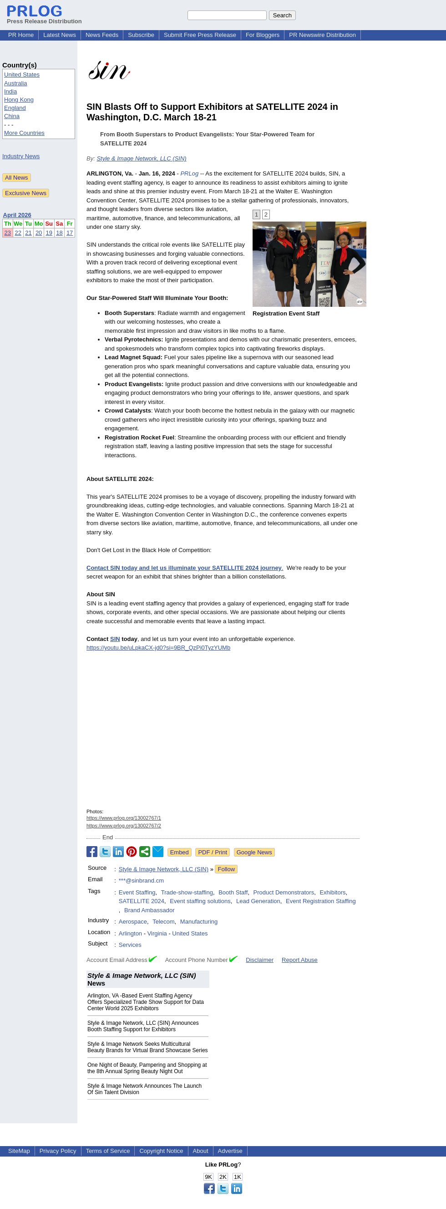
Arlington (130, 933)
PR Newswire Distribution (322, 34)
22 (18, 232)
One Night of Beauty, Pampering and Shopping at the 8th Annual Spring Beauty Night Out (147, 1068)
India (10, 91)
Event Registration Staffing (321, 901)
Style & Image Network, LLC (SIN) (141, 158)
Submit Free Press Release (200, 34)
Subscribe (141, 34)
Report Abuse (300, 959)
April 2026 (17, 215)
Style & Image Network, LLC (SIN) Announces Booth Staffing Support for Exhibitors (143, 1026)
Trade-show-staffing (187, 892)
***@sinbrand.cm (141, 880)
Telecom (163, 921)
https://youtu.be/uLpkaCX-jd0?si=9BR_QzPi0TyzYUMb (158, 647)
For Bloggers (262, 34)
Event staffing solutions (200, 901)
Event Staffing (137, 892)
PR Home (21, 34)
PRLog (189, 173)
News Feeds (102, 34)
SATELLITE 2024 (141, 901)
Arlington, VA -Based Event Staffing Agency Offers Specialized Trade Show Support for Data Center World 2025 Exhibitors (145, 1002)
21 (28, 232)
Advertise (230, 1150)
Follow (226, 869)
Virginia (157, 933)
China (12, 116)
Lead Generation (258, 901)
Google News (254, 852)
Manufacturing (199, 921)
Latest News (59, 34)
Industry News (21, 156)
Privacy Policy (58, 1150)
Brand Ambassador (149, 910)
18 (59, 232)
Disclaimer (260, 959)
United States (22, 74)
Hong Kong (19, 99)
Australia (15, 83)
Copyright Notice (161, 1150)
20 (38, 232)
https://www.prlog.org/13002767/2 (123, 825)
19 (49, 232)
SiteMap (19, 1150)
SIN (115, 639)
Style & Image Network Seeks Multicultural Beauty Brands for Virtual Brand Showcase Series (147, 1047)
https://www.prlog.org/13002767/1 (123, 818)
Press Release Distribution (44, 18)
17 (69, 232)
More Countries (24, 132)
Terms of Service (108, 1150)
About (200, 1150)
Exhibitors (332, 892)
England (15, 107)
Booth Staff (233, 892)
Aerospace (133, 921)
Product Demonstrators (283, 892)
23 (8, 232)
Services (130, 944)
